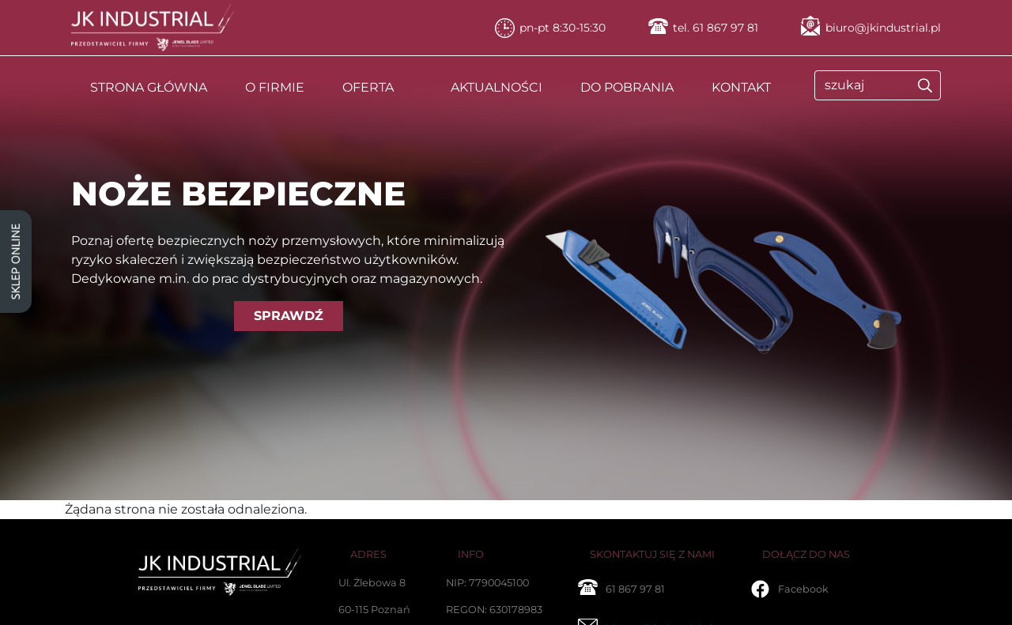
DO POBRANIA (627, 87)
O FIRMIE (274, 87)
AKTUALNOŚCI (496, 87)
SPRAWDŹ (288, 315)
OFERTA (368, 87)
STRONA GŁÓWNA (148, 87)
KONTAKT (741, 87)
